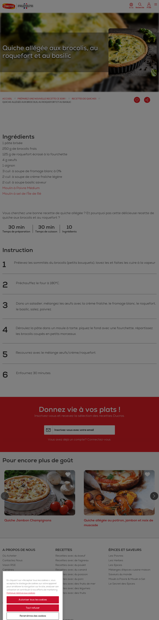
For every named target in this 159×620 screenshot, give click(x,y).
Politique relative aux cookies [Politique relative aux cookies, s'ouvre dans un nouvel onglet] (21, 613)
